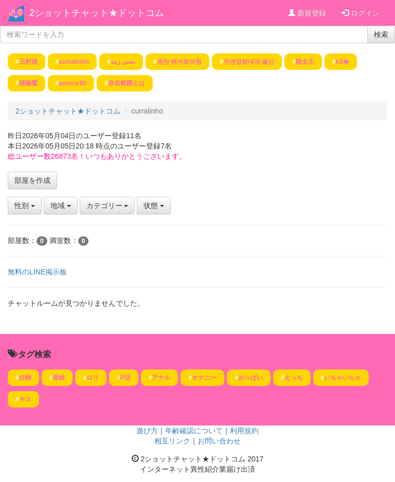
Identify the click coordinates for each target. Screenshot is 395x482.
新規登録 (307, 13)
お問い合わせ (219, 441)
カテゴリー (107, 205)
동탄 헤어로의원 (179, 61)
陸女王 (305, 61)
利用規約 (244, 431)
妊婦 (25, 377)
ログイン (361, 13)
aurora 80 (72, 83)
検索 (381, 34)
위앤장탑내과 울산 (248, 61)
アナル (161, 377)
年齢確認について (194, 431)
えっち (293, 377)
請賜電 (28, 83)
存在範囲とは (126, 83)
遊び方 (147, 431)
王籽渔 (28, 61)
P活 (125, 377)
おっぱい (250, 377)
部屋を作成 (32, 180)
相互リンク (172, 441)
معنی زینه (123, 61)
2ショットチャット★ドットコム (96, 13)
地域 (60, 205)
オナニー (204, 377)
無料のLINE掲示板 (37, 272)
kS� (343, 61)
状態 (153, 205)
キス (25, 399)
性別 (24, 205)
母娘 (58, 377)
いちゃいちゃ (342, 377)
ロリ (92, 377)
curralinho (74, 61)
